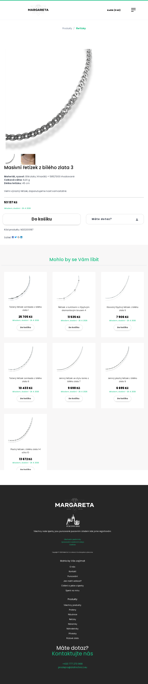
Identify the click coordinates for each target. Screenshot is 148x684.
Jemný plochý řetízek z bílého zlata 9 (122, 380)
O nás (72, 566)
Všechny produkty (72, 605)
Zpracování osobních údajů (72, 542)
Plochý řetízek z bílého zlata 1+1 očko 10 (25, 451)
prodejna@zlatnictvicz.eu (72, 667)
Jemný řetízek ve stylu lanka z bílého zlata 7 (74, 380)
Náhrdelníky (72, 628)
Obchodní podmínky (72, 539)
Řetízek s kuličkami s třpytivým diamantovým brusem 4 (74, 309)
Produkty (67, 28)
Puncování (72, 576)
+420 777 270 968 (72, 663)
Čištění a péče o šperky (72, 585)
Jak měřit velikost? (72, 581)
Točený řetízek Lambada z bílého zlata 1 (25, 308)
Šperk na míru (72, 590)
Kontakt (72, 571)
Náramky (72, 624)
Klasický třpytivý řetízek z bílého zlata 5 (122, 309)
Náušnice (72, 614)
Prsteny (72, 609)
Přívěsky (73, 633)
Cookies (72, 545)
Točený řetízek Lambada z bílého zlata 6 (25, 380)
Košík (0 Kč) (114, 10)
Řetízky (81, 28)
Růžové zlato (72, 638)
